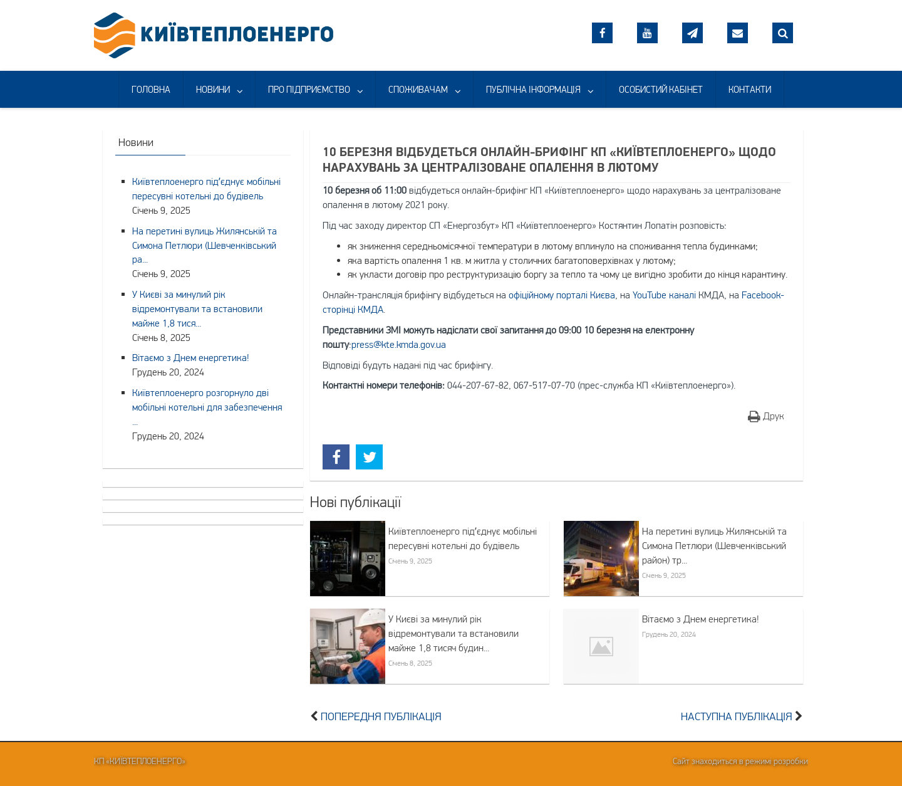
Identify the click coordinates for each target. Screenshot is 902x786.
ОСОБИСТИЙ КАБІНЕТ (661, 89)
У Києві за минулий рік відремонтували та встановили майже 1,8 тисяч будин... (453, 633)
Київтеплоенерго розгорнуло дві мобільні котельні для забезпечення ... (207, 407)
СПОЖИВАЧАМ (418, 89)
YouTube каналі (664, 294)
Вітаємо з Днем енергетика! (700, 618)
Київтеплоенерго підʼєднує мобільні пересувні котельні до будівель (462, 538)
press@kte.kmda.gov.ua (398, 344)
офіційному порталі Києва (562, 294)
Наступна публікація (736, 716)
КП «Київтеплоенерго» (139, 761)
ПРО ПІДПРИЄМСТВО (309, 89)
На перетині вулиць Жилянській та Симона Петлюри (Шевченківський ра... (204, 245)
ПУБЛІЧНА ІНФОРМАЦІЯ (533, 89)
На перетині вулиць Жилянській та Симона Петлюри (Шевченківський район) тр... (714, 545)
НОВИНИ (213, 89)
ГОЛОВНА (151, 89)
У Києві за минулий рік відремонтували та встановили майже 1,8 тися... (197, 308)
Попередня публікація (381, 716)
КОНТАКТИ (749, 89)
